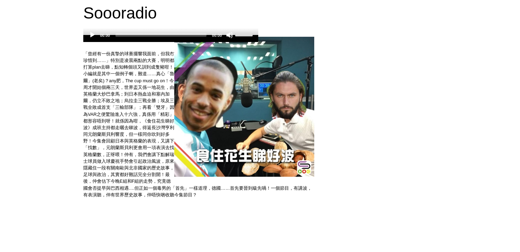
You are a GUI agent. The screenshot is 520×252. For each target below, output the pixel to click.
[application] (170, 38)
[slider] (160, 35)
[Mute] (229, 34)
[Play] (92, 34)
